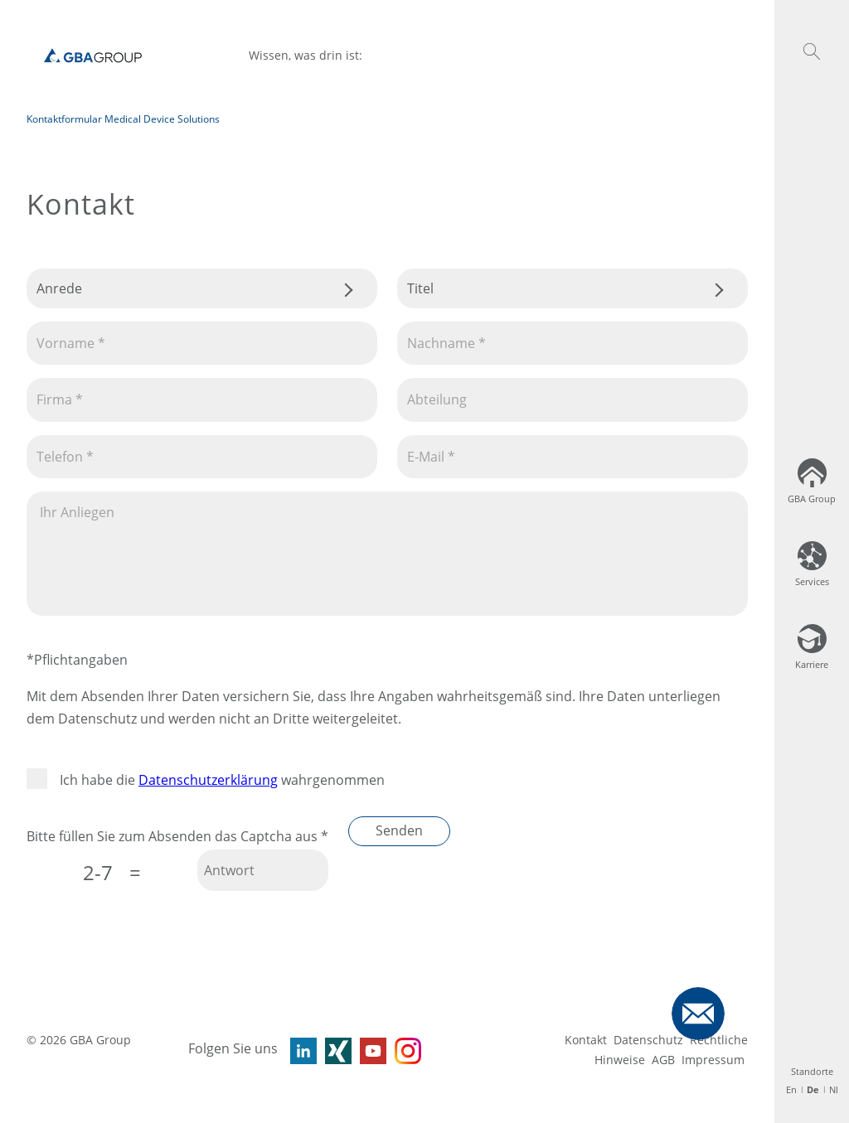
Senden (399, 830)
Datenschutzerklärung (208, 780)
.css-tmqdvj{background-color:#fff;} (202, 288)
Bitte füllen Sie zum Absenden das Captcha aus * (177, 836)
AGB (663, 1059)
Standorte (812, 1071)
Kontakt (586, 1040)
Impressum (713, 1059)
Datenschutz (648, 1040)
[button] (811, 51)
